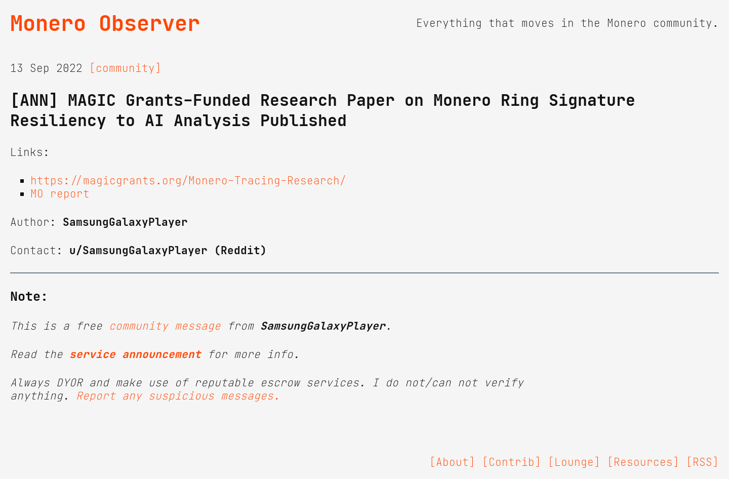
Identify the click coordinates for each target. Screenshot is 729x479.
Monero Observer (105, 23)
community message (165, 326)
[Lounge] (574, 462)
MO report (60, 194)
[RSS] (702, 462)
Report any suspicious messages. (178, 396)
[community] (125, 68)
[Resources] (643, 462)
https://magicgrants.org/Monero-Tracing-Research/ (188, 180)
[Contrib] (511, 462)
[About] (452, 462)
